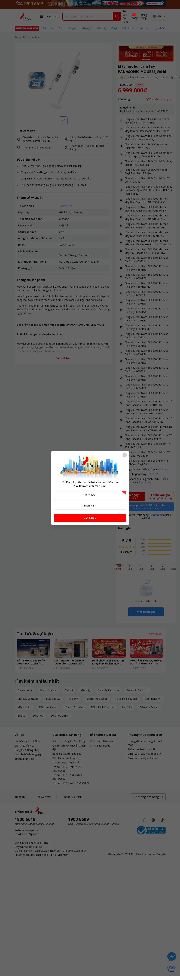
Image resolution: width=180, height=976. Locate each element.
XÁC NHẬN (90, 518)
